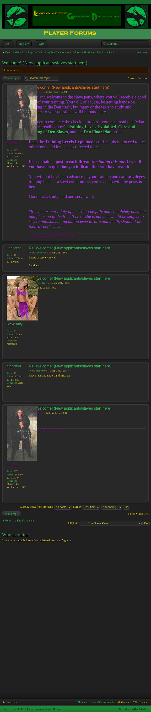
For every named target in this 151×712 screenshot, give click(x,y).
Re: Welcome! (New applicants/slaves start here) (70, 248)
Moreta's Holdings (84, 52)
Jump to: (73, 523)
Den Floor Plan (98, 131)
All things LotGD (32, 52)
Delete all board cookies (102, 702)
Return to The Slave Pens (19, 520)
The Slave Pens (105, 52)
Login (40, 44)
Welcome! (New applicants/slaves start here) (44, 62)
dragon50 (41, 370)
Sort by (86, 506)
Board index (12, 52)
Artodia (143, 708)
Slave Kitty (42, 282)
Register (23, 44)
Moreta (39, 91)
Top (145, 238)
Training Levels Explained (92, 126)
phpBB (20, 708)
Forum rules (11, 70)
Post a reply (11, 78)
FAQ (7, 44)
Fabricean (41, 252)
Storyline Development (57, 52)
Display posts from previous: (46, 506)
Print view (142, 52)
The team (82, 702)
